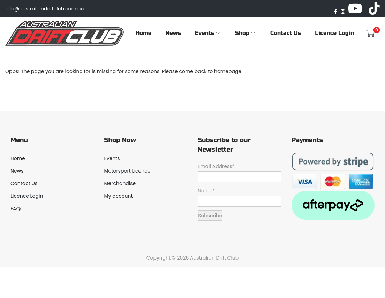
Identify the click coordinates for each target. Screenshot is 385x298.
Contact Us (23, 183)
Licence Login (26, 195)
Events (112, 158)
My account (118, 195)
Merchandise (120, 183)
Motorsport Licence (127, 170)
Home (17, 158)
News (16, 170)
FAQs (16, 208)
